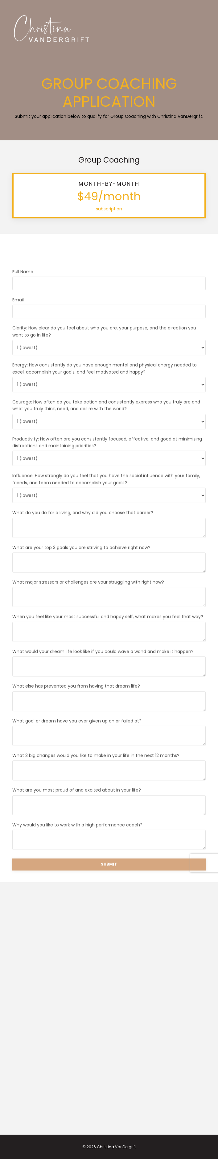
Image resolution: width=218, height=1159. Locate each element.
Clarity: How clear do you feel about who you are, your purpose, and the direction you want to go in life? (104, 342)
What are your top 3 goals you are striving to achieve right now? (81, 558)
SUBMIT (109, 875)
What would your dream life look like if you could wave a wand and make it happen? (103, 662)
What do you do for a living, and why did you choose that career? (82, 523)
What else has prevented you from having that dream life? (76, 697)
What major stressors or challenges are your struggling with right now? (88, 593)
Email (18, 311)
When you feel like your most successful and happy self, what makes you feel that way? (107, 627)
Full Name (22, 282)
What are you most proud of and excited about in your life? (76, 801)
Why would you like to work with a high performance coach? (77, 835)
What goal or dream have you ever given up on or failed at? (77, 731)
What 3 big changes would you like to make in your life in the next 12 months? (95, 766)
